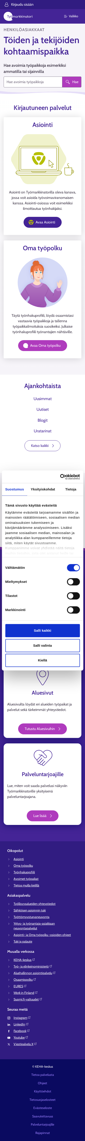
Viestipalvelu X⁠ (25, 1044)
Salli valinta (42, 645)
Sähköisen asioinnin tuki (30, 910)
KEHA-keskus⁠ (24, 960)
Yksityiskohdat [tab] (43, 489)
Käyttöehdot (42, 1091)
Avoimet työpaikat (26, 879)
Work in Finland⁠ (26, 993)
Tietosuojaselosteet (42, 1100)
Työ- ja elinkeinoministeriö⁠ (33, 966)
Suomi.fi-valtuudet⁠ (28, 999)
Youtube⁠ (21, 1037)
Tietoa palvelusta (42, 1075)
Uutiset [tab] (42, 409)
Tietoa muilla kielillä (26, 885)
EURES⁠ (20, 986)
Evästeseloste (42, 1108)
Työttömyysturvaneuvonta (31, 917)
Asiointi (19, 859)
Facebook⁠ (22, 1031)
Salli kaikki (42, 630)
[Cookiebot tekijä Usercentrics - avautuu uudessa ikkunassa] (60, 477)
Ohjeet (42, 1083)
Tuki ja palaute (23, 941)
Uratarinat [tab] (42, 430)
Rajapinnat (42, 1133)
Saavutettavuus (42, 1116)
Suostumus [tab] (14, 489)
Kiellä (42, 660)
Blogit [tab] (43, 420)
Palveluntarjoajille (42, 1124)
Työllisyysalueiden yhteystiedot (35, 904)
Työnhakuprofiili (24, 872)
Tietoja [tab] (70, 489)
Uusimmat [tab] (43, 398)
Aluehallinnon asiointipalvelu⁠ (35, 973)
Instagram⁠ (22, 1018)
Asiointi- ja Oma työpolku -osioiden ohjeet (42, 935)
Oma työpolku (23, 866)
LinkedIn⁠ (21, 1024)
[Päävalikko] (74, 16)
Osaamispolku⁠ (25, 980)
